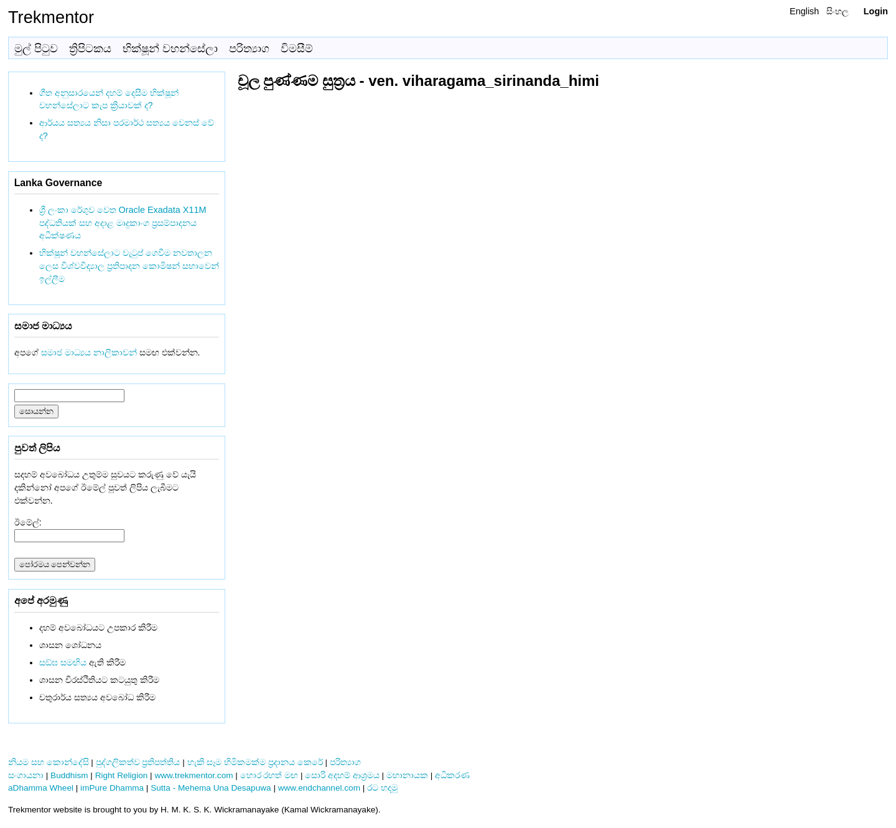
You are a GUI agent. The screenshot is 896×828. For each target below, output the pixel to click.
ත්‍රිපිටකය (90, 48)
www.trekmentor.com (193, 775)
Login (876, 11)
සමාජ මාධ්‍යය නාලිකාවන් (89, 352)
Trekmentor (51, 17)
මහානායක (407, 775)
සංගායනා (26, 775)
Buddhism (69, 775)
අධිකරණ (452, 775)
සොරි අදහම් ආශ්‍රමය (342, 775)
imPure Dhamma (112, 788)
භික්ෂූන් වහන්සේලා (170, 48)
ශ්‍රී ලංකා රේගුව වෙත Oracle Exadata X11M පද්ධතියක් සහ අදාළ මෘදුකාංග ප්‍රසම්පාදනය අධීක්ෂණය (123, 223)
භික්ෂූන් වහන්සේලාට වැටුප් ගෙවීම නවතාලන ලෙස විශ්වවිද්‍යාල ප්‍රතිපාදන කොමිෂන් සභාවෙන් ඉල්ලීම (129, 266)
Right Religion (121, 775)
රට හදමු (382, 788)
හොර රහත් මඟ (269, 775)
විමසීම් (297, 48)
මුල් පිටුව (36, 48)
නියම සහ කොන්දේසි (48, 762)
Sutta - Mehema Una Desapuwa (211, 788)
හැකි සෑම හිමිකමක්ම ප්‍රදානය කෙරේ (255, 762)
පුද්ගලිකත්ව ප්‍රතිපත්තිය (138, 762)
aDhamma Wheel (40, 788)
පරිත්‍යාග (249, 48)
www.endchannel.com (319, 788)
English (804, 11)
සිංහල (837, 11)
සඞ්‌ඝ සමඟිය (62, 662)
